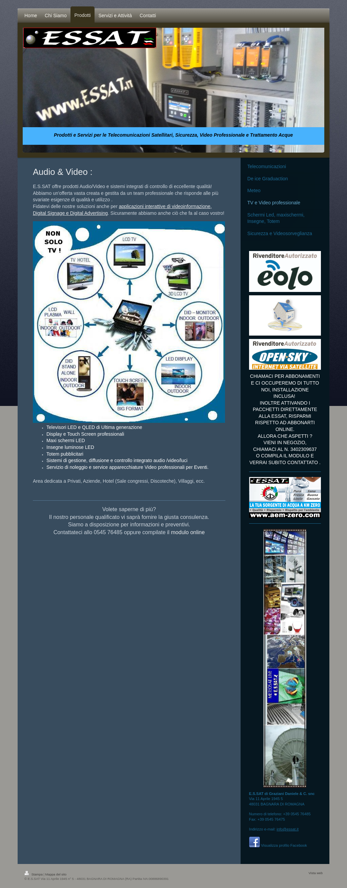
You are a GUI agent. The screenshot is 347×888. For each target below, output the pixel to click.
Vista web (316, 873)
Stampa (33, 874)
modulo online (188, 532)
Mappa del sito (55, 874)
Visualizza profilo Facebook (284, 845)
